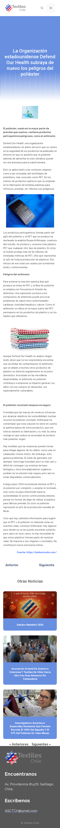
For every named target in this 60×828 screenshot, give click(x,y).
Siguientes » (41, 744)
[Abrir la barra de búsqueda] (42, 8)
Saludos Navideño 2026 (30, 624)
